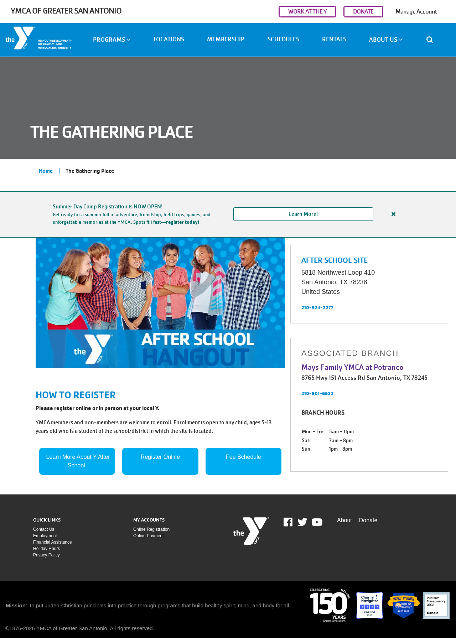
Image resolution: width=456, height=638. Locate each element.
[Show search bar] (432, 39)
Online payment (148, 535)
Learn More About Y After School (79, 461)
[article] (228, 214)
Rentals (334, 39)
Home (46, 171)
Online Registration (151, 529)
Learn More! (303, 214)
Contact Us (43, 529)
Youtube (316, 522)
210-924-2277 (317, 307)
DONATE (363, 11)
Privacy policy (46, 555)
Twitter (302, 522)
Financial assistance (52, 542)
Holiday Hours (46, 548)
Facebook (293, 522)
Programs (112, 40)
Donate (368, 520)
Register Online (160, 457)
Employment (45, 535)
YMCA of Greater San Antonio (66, 11)
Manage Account (416, 11)
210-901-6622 (317, 393)
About (344, 520)
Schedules (283, 39)
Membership (225, 39)
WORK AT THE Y (307, 11)
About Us (386, 40)
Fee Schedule (243, 457)
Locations (169, 39)
